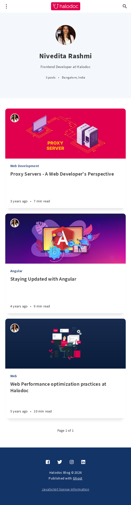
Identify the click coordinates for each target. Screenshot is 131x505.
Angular (16, 271)
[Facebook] (48, 462)
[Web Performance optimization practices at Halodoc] (65, 399)
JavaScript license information (65, 489)
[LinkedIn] (83, 462)
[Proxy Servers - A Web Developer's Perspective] (65, 189)
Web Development (24, 166)
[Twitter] (59, 462)
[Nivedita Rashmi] (14, 118)
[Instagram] (72, 462)
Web (13, 376)
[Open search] (124, 6)
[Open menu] (6, 6)
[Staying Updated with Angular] (65, 294)
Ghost (77, 478)
